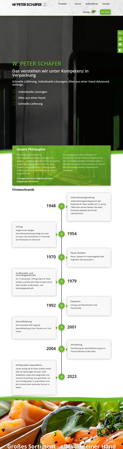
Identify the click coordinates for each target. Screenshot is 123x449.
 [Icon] (103, 12)
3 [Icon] (68, 3)
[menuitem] (64, 3)
